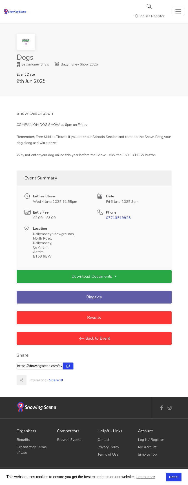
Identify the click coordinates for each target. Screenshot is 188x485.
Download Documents (92, 276)
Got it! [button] (173, 477)
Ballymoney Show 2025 (76, 64)
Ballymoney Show (33, 64)
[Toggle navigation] (178, 11)
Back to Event (97, 338)
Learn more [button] (145, 477)
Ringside (94, 297)
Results (94, 317)
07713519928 (118, 217)
